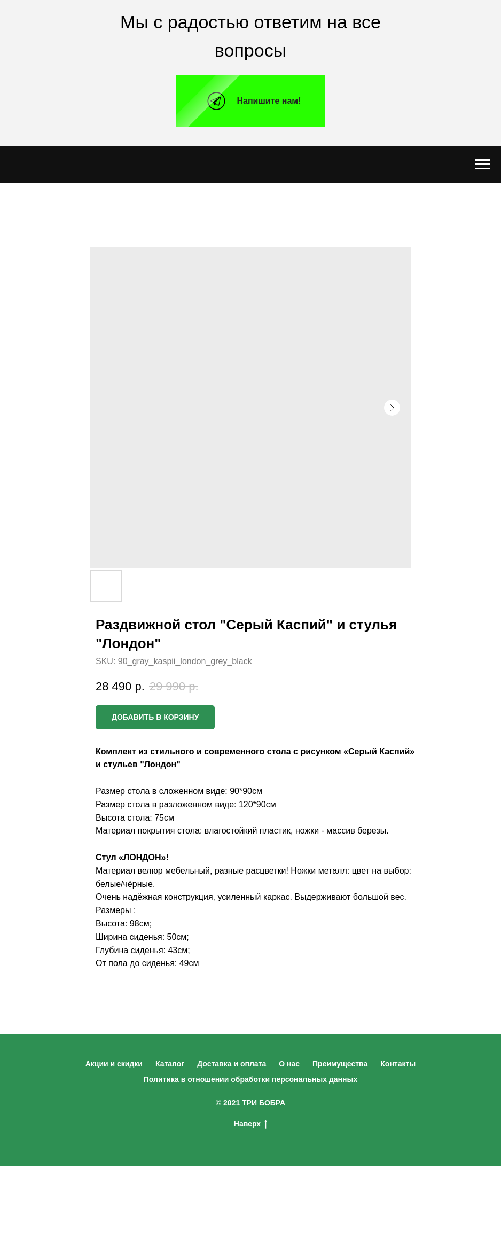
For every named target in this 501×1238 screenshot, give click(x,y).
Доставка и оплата (231, 1064)
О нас (289, 1064)
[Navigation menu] (482, 164)
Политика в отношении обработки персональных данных (251, 1079)
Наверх (250, 1124)
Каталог (169, 1064)
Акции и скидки (114, 1064)
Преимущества (339, 1064)
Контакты (398, 1064)
